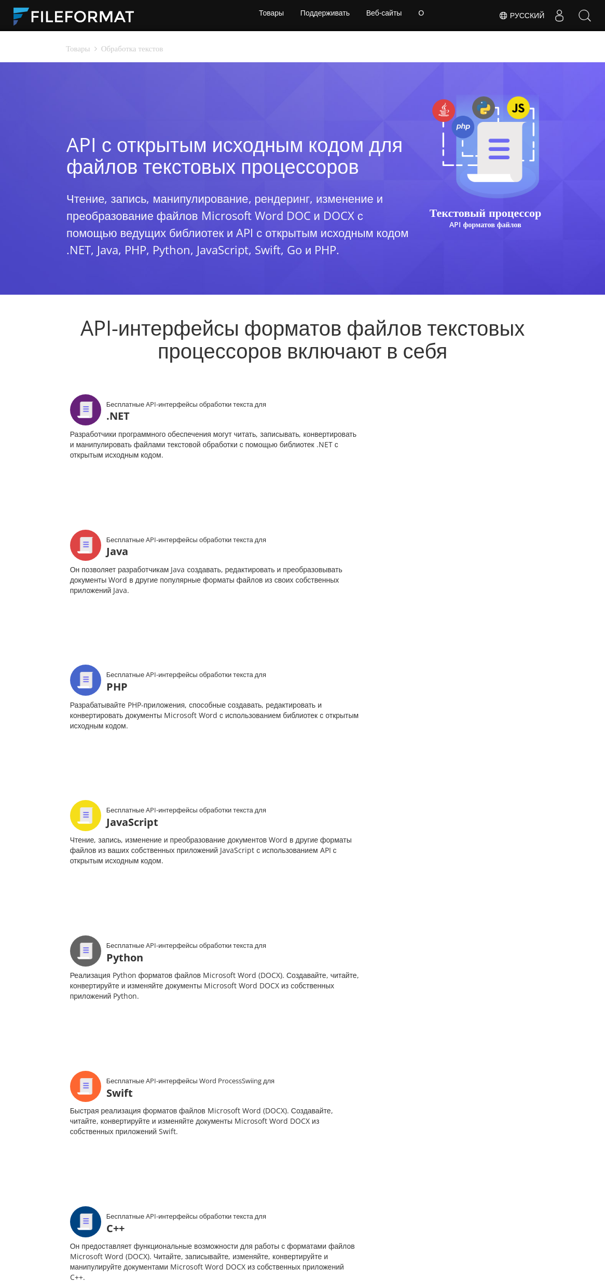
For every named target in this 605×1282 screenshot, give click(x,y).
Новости (324, 1190)
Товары (268, 15)
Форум (415, 1190)
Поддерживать (324, 15)
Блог (224, 1205)
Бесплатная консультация (146, 1211)
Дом (130, 1190)
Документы (235, 1190)
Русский (520, 15)
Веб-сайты (385, 15)
